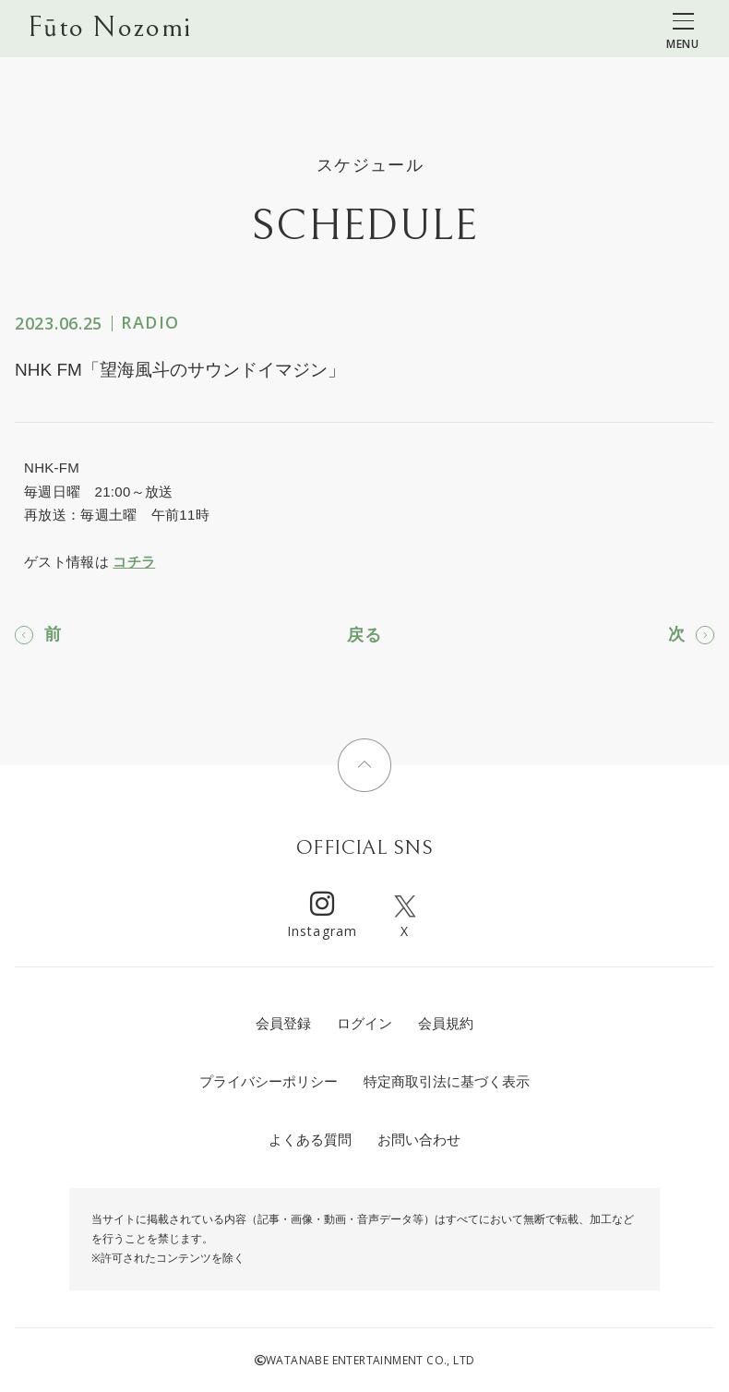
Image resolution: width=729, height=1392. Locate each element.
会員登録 (283, 1023)
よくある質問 (310, 1139)
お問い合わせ (418, 1139)
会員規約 (445, 1023)
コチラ (134, 562)
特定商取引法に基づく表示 (447, 1081)
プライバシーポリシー (268, 1081)
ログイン (364, 1023)
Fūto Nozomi (109, 28)
